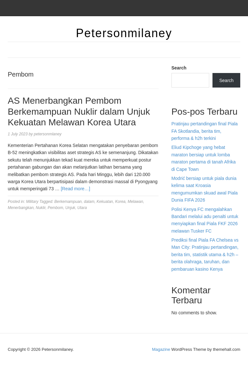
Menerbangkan (21, 207)
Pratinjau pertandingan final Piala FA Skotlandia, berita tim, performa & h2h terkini (204, 131)
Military (32, 201)
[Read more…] (75, 188)
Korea (120, 201)
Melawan (135, 201)
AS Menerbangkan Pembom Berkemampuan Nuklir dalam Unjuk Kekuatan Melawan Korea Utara (79, 111)
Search (179, 67)
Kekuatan (105, 201)
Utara (82, 207)
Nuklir (41, 207)
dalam (89, 201)
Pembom (55, 207)
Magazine (161, 349)
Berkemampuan (68, 201)
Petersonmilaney (124, 33)
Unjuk (70, 207)
